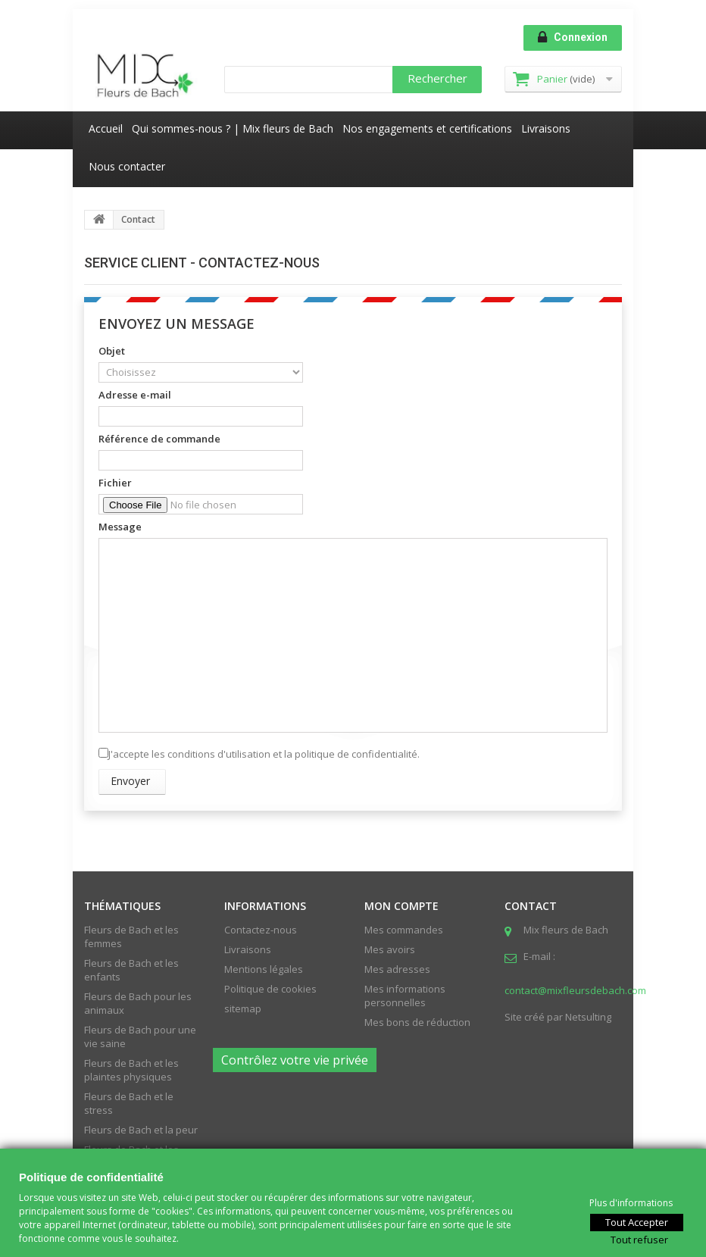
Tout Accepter (636, 1221)
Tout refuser (639, 1239)
